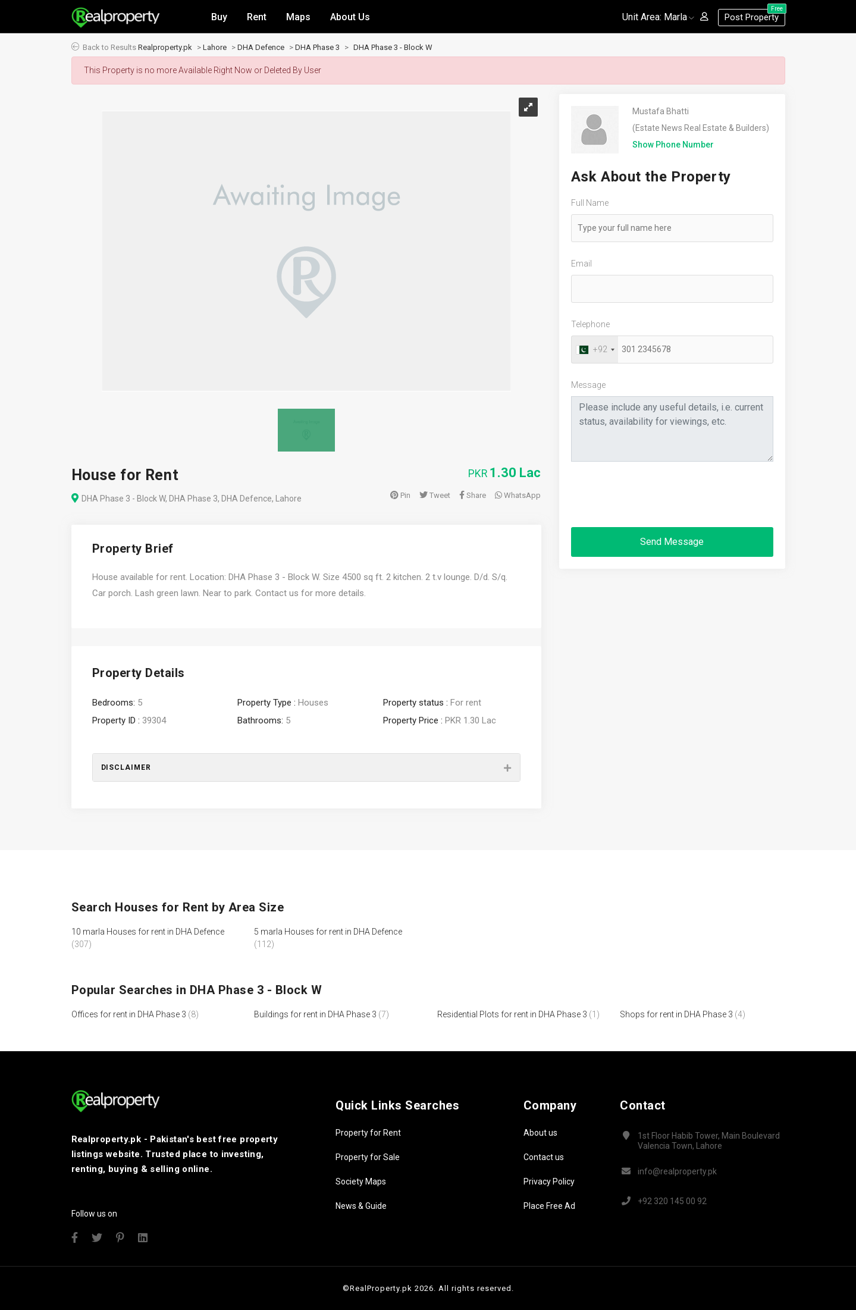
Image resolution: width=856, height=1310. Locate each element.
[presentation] (661, 494)
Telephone (590, 324)
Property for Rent (368, 1132)
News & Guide (361, 1206)
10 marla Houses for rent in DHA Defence (147, 931)
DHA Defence (260, 47)
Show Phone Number (673, 144)
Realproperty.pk (165, 47)
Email (581, 263)
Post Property (755, 16)
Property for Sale (367, 1157)
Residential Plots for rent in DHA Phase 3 (512, 1014)
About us (540, 1132)
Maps (298, 17)
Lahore (215, 47)
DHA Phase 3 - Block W (392, 47)
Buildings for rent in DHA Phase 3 (315, 1014)
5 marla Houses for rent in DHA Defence (328, 931)
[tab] (306, 767)
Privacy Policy (549, 1181)
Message (588, 385)
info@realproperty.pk (677, 1171)
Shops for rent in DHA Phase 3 (676, 1014)
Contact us (543, 1157)
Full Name (590, 203)
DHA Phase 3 (317, 47)
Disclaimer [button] (126, 767)
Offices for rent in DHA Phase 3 (128, 1014)
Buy (219, 17)
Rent (256, 17)
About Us (350, 17)
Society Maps (360, 1181)
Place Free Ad (549, 1206)
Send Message (672, 541)
